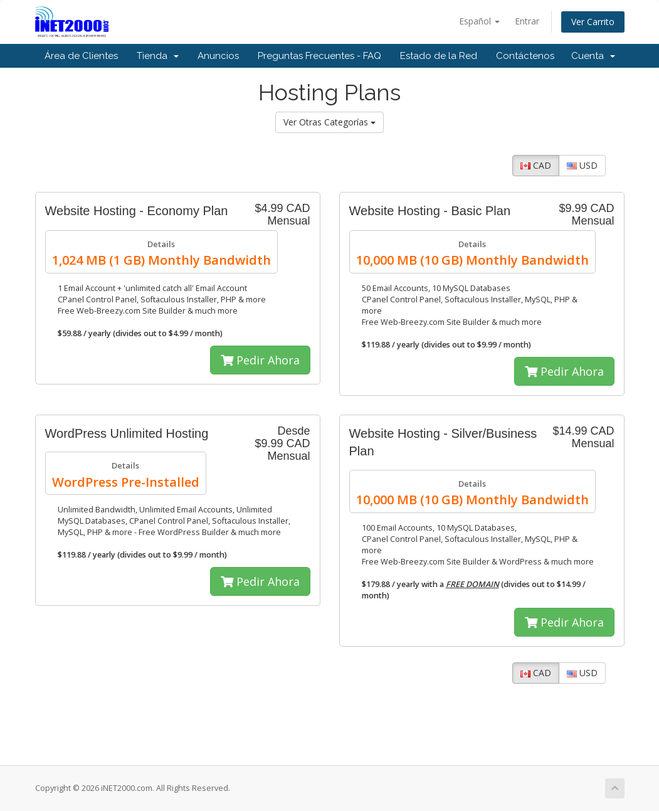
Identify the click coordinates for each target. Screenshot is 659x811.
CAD (535, 165)
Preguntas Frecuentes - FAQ (319, 55)
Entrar (527, 21)
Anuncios (218, 55)
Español (479, 21)
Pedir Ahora (260, 360)
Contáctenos (525, 55)
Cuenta (593, 55)
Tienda (158, 55)
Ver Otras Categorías (329, 122)
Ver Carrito (592, 22)
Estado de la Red (438, 55)
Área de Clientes (81, 55)
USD (582, 165)
